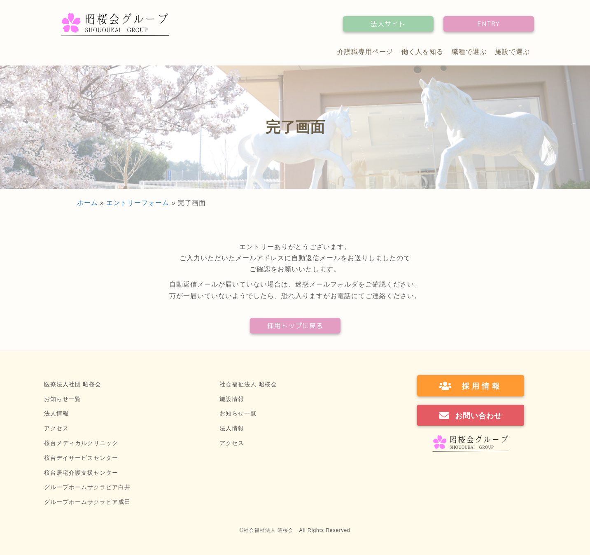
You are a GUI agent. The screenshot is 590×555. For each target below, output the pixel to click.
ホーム (87, 202)
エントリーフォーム (137, 202)
